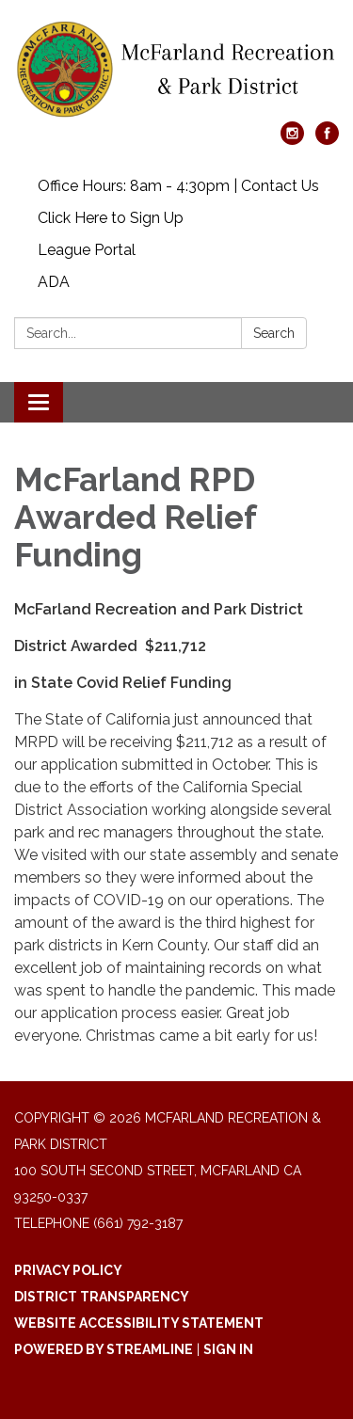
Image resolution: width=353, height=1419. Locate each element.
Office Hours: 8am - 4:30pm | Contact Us (178, 186)
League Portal (87, 250)
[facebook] (327, 140)
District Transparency (101, 1296)
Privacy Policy (68, 1270)
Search (274, 333)
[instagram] (292, 140)
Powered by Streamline (103, 1349)
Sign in (228, 1349)
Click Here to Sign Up (111, 218)
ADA (54, 282)
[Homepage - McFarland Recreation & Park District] (176, 70)
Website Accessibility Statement (139, 1323)
